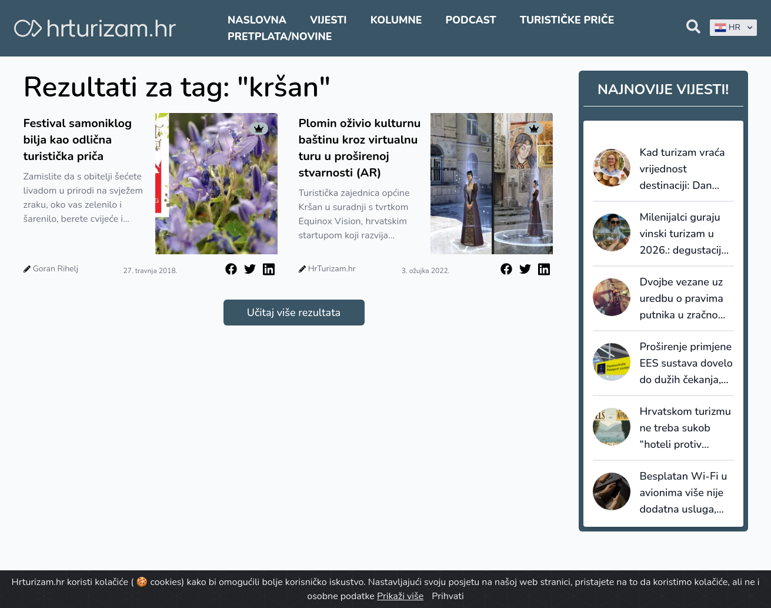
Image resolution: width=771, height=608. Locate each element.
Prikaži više (400, 596)
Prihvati (447, 596)
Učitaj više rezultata (294, 312)
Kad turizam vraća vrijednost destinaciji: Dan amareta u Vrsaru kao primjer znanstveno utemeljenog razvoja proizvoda (682, 169)
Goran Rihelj (55, 268)
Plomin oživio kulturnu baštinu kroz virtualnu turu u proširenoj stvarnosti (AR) (360, 148)
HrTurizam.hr (332, 268)
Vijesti (328, 20)
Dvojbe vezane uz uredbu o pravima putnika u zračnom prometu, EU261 (683, 299)
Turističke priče (567, 20)
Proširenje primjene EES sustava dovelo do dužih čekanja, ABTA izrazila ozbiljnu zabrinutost (686, 364)
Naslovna (257, 20)
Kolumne (396, 20)
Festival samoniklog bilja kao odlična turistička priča (78, 139)
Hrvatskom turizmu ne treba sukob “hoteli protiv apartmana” (685, 428)
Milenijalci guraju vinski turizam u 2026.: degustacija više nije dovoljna (683, 234)
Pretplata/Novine (280, 36)
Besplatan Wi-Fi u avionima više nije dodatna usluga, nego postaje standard (683, 493)
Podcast (470, 20)
